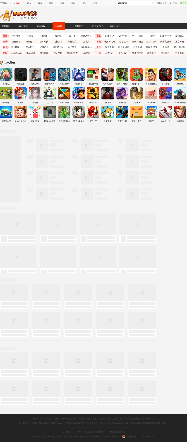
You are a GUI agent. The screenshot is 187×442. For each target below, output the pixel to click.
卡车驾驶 (179, 53)
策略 (5, 53)
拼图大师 (16, 36)
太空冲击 (179, 41)
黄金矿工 (30, 47)
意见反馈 (89, 432)
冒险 (99, 41)
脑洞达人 (179, 36)
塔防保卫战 (151, 47)
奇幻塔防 (58, 53)
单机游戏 (79, 26)
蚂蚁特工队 (58, 47)
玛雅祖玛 (109, 36)
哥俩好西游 (137, 41)
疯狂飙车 (123, 53)
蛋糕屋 (165, 47)
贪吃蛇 (58, 36)
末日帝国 (86, 53)
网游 (40, 3)
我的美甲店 (179, 47)
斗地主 (151, 36)
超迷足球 (151, 53)
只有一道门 (72, 36)
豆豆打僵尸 (151, 41)
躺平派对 (109, 47)
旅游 (84, 3)
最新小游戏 (115, 26)
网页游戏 (23, 26)
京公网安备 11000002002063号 (138, 436)
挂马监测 (77, 432)
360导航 (3, 3)
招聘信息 (100, 432)
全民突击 (72, 47)
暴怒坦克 (72, 41)
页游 (29, 3)
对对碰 (44, 36)
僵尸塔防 (44, 41)
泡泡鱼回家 (123, 47)
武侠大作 (97, 26)
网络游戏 (40, 26)
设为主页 (173, 3)
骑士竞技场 (165, 41)
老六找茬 (123, 36)
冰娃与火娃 (109, 41)
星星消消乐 (86, 36)
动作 (5, 47)
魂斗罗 (86, 41)
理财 (51, 3)
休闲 (5, 36)
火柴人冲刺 (30, 53)
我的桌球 (165, 53)
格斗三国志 (137, 36)
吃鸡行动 (30, 41)
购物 (73, 3)
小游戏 (17, 3)
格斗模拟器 (86, 47)
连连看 (30, 36)
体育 (62, 3)
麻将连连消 (165, 36)
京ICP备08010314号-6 (110, 436)
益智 (99, 36)
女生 (99, 47)
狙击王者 (16, 41)
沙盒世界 (137, 47)
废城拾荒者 (72, 53)
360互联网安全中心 (116, 432)
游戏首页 (6, 26)
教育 (95, 3)
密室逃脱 (44, 53)
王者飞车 (109, 53)
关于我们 (66, 432)
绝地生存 (123, 41)
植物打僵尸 (16, 47)
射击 (5, 41)
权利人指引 (161, 3)
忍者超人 (44, 47)
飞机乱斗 (58, 41)
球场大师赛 (137, 53)
